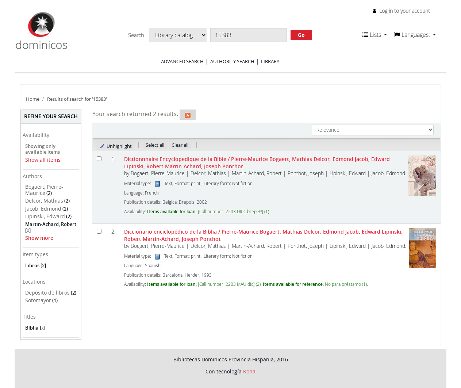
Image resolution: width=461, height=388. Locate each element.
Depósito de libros (47, 292)
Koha (249, 371)
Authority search (232, 61)
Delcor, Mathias (44, 200)
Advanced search (182, 61)
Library (270, 61)
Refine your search (50, 116)
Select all (155, 145)
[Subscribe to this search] (188, 115)
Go (301, 34)
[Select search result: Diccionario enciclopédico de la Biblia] (99, 231)
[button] (374, 34)
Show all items (43, 159)
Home (32, 99)
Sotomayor (38, 300)
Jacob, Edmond (43, 208)
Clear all (180, 145)
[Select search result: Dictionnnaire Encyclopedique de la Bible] (99, 158)
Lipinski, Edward (45, 216)
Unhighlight (115, 146)
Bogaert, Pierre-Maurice (44, 189)
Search (136, 35)
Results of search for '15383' (77, 99)
